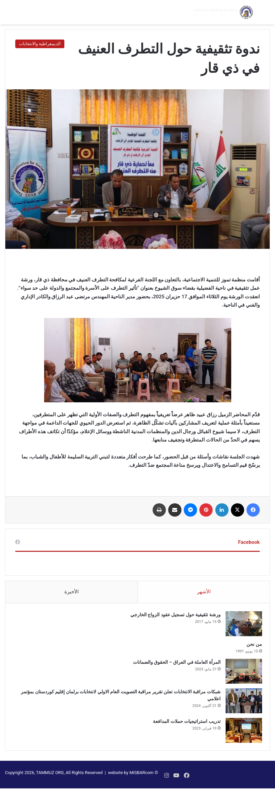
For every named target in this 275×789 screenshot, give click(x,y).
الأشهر (204, 592)
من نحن (252, 646)
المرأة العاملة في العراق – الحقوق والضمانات (174, 664)
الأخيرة (71, 592)
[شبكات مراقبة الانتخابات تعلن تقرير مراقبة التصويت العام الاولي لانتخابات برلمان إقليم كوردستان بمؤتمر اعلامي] (241, 702)
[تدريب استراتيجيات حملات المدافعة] (241, 732)
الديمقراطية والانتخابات (40, 43)
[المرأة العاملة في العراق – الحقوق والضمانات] (241, 673)
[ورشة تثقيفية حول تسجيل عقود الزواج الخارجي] (241, 625)
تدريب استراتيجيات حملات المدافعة (184, 723)
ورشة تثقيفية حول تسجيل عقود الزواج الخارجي (173, 616)
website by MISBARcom (131, 776)
